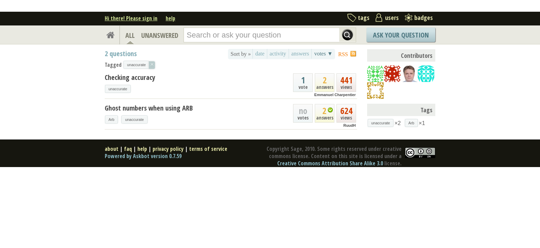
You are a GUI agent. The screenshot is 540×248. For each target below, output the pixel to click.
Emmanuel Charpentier (335, 95)
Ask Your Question (401, 35)
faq (128, 149)
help (170, 18)
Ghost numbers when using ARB (149, 108)
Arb (111, 119)
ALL (130, 35)
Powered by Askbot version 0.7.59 (143, 156)
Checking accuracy (130, 77)
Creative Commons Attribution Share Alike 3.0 (330, 163)
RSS (343, 54)
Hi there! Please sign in (131, 18)
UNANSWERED (159, 35)
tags (364, 17)
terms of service (208, 149)
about (111, 149)
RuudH (349, 125)
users (392, 17)
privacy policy (168, 149)
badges (423, 17)
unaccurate (117, 89)
